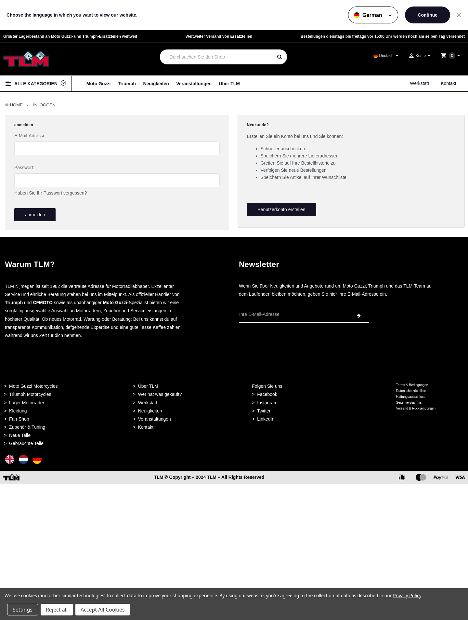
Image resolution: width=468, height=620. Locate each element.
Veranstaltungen (194, 83)
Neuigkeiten (156, 83)
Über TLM (229, 83)
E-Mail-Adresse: (30, 135)
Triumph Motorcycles (30, 392)
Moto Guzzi (98, 83)
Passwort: (24, 167)
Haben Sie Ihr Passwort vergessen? (50, 192)
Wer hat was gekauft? (160, 392)
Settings (22, 609)
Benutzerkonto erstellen (281, 209)
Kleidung (18, 408)
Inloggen (44, 104)
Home (16, 104)
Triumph (127, 83)
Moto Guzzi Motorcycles (33, 384)
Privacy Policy (407, 595)
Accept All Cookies (103, 609)
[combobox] (216, 57)
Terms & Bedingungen (412, 383)
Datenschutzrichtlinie (411, 389)
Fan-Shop (19, 417)
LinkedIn (265, 417)
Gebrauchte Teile (26, 441)
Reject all (57, 609)
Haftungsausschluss (410, 395)
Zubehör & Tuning (27, 425)
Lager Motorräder (26, 400)
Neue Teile (20, 433)
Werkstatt (419, 83)
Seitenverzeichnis (409, 400)
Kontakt (448, 83)
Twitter (263, 408)
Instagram (267, 400)
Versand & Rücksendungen (416, 406)
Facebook (267, 392)
